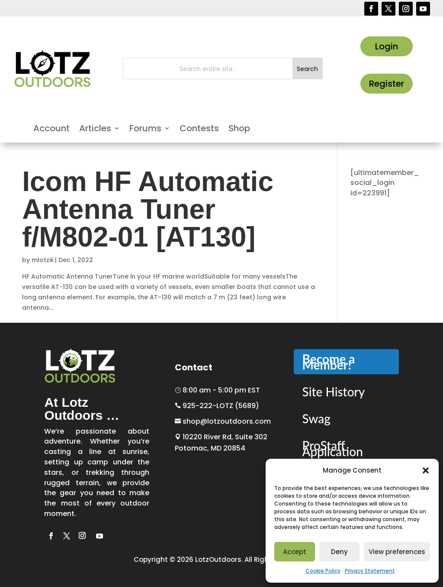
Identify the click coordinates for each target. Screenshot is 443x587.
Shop (239, 129)
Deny (339, 551)
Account (51, 129)
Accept (294, 551)
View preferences (397, 551)
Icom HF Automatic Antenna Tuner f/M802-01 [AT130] (147, 209)
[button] (425, 470)
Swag (316, 418)
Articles (95, 129)
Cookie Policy (322, 570)
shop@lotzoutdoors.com (223, 421)
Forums (145, 129)
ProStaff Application (332, 448)
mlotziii (42, 260)
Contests (199, 129)
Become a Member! (328, 361)
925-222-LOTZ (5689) (217, 406)
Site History (333, 391)
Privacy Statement (370, 570)
